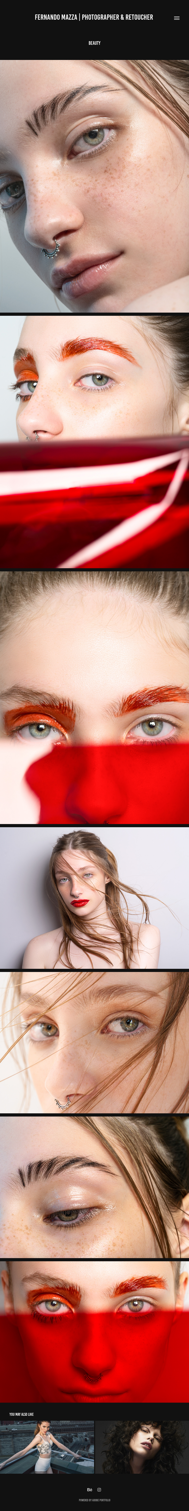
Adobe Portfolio (101, 1500)
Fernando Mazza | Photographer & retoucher (94, 17)
